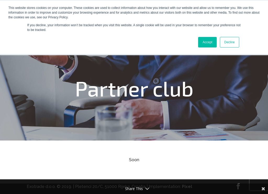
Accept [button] (207, 42)
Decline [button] (229, 42)
